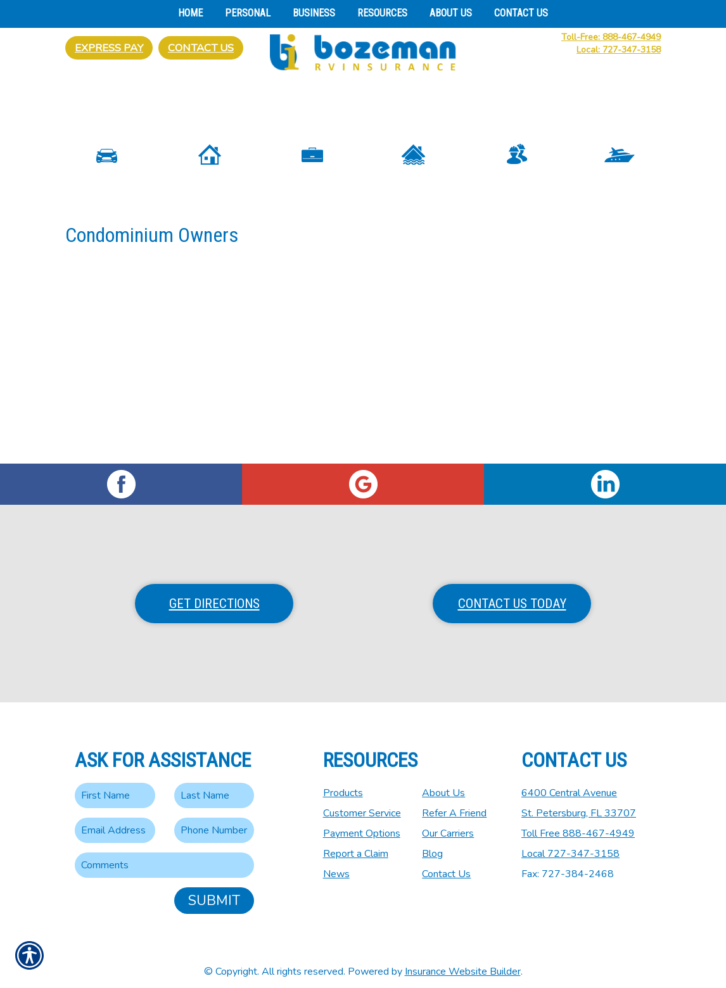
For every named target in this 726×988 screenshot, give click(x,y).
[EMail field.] (115, 820)
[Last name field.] (214, 786)
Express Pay (109, 48)
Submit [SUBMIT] (214, 891)
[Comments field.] (164, 855)
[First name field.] (115, 786)
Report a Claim (355, 844)
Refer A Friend (454, 804)
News (336, 864)
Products (343, 783)
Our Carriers (448, 824)
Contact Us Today (512, 594)
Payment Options (361, 824)
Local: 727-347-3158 (618, 50)
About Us (443, 783)
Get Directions (214, 594)
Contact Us (201, 48)
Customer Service (362, 804)
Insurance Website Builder (463, 962)
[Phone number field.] (214, 820)
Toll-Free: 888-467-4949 (611, 37)
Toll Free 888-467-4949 (578, 824)
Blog (432, 844)
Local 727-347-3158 (570, 844)
